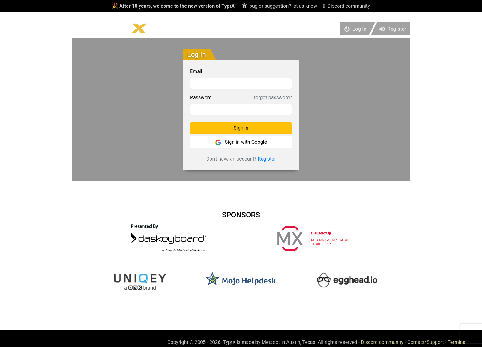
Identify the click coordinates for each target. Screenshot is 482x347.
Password (201, 97)
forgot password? (273, 97)
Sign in (241, 128)
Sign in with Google (241, 142)
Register (267, 159)
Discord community (382, 342)
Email (196, 71)
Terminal (457, 342)
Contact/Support (425, 342)
